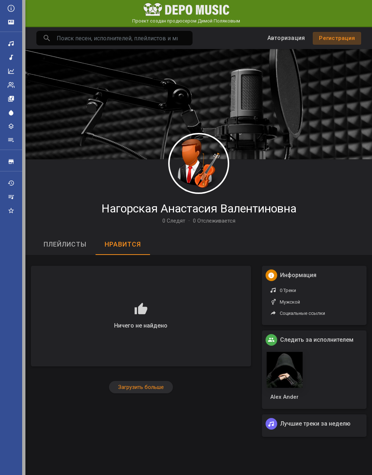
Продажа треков (11, 161)
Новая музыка (11, 57)
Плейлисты (11, 140)
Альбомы (11, 98)
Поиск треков (11, 43)
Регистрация (337, 38)
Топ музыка (11, 71)
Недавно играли (11, 183)
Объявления (11, 22)
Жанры (11, 126)
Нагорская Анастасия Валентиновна (198, 208)
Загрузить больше (141, 387)
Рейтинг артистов (11, 85)
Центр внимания (11, 112)
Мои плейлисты (11, 196)
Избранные (11, 210)
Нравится (123, 244)
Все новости (11, 8)
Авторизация (286, 37)
